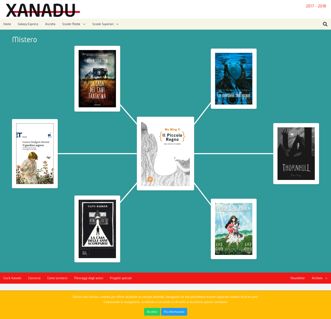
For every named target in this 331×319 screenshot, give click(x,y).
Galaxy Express (28, 24)
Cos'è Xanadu (12, 278)
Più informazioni (174, 311)
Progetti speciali (121, 278)
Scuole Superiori (103, 24)
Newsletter (298, 278)
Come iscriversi (57, 278)
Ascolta (50, 24)
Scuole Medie (71, 24)
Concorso (34, 278)
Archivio (317, 278)
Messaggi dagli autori (88, 278)
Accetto (152, 311)
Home (7, 24)
